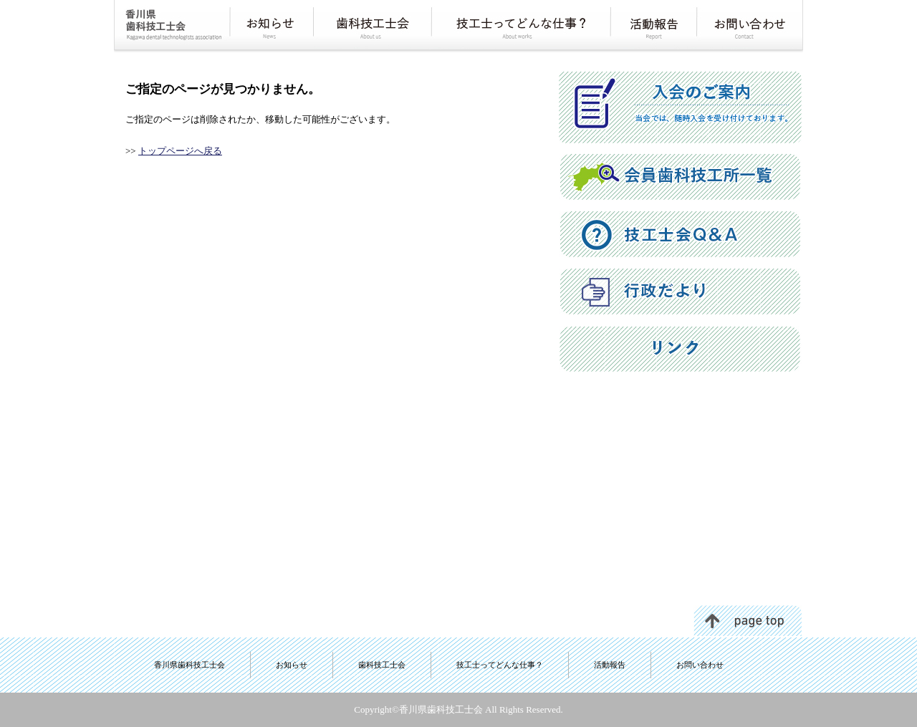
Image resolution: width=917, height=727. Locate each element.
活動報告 (609, 664)
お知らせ (291, 664)
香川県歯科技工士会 (189, 664)
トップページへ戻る (180, 150)
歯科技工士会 (381, 664)
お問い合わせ (700, 664)
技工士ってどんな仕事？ (499, 664)
